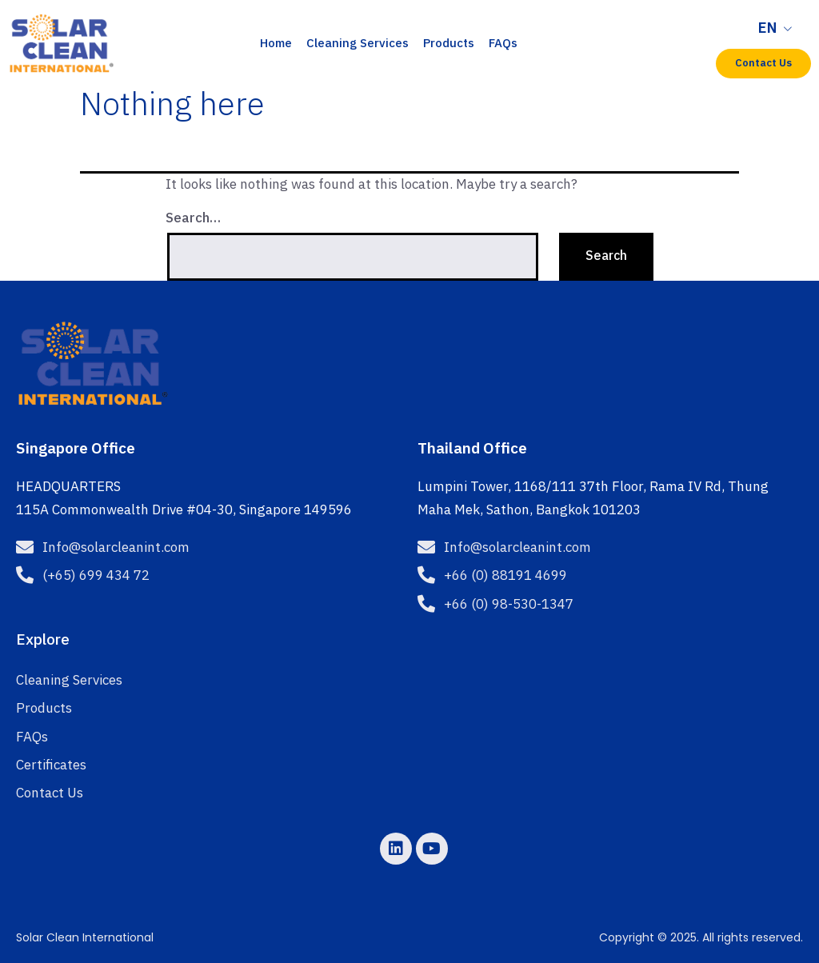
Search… (193, 219)
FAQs (503, 44)
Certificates (51, 765)
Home (276, 44)
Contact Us (49, 793)
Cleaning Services (357, 44)
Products (448, 44)
